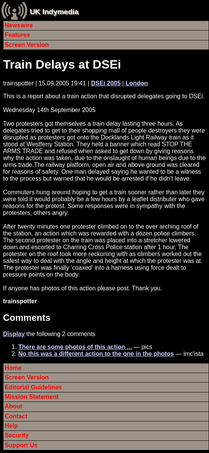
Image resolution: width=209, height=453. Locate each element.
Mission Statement (31, 397)
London (136, 83)
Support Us (21, 445)
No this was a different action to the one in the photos (96, 354)
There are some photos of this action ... (75, 347)
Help (11, 426)
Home (13, 368)
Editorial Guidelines (33, 387)
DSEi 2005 (106, 83)
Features (17, 35)
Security (17, 435)
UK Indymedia (54, 12)
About (13, 406)
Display (14, 334)
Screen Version (27, 45)
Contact (16, 416)
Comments (26, 317)
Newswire (19, 25)
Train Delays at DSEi (62, 64)
